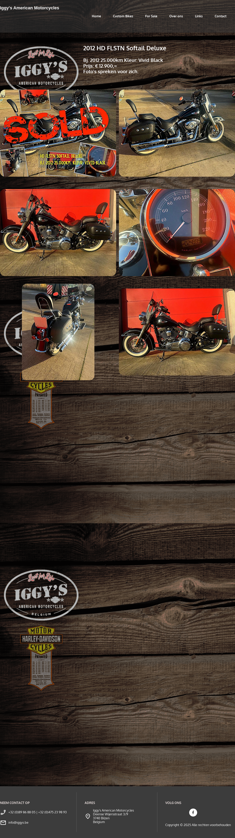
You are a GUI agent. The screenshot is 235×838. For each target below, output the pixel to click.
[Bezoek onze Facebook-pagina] (193, 813)
